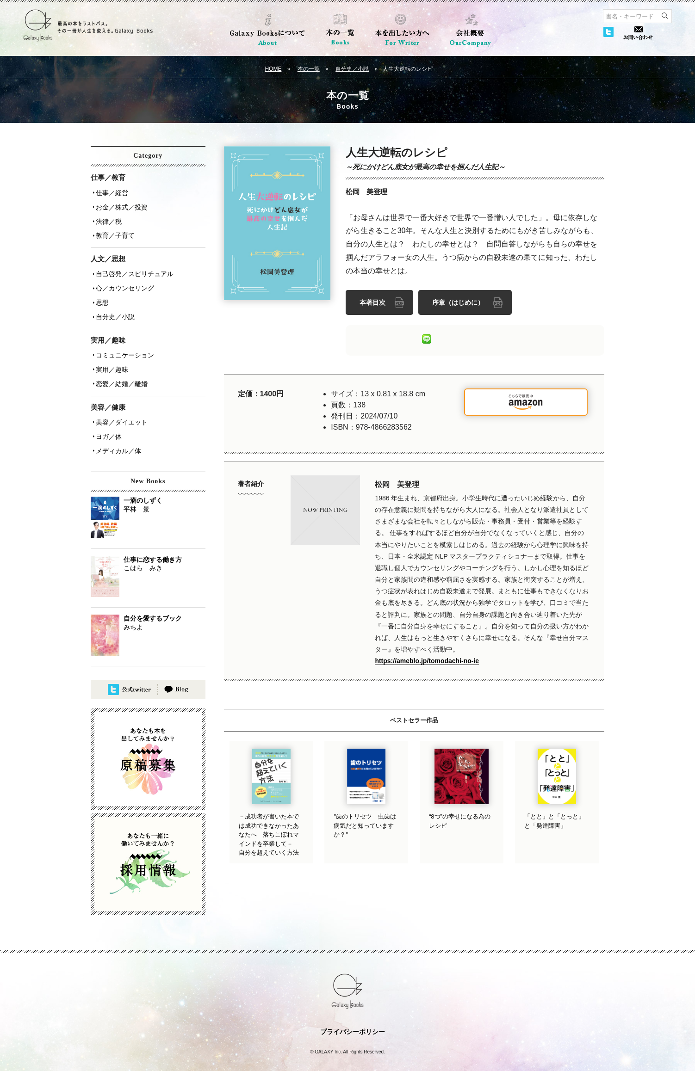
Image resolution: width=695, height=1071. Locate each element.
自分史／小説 (352, 69)
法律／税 (107, 218)
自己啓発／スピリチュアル (133, 267)
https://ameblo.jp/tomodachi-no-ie (427, 659)
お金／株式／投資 (120, 205)
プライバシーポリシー (352, 1012)
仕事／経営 (110, 192)
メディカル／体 (117, 432)
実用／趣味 (110, 356)
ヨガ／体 (107, 419)
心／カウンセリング (123, 280)
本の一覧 (309, 69)
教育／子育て (113, 230)
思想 (100, 293)
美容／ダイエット (120, 406)
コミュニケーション (123, 343)
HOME (273, 69)
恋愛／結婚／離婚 (120, 369)
